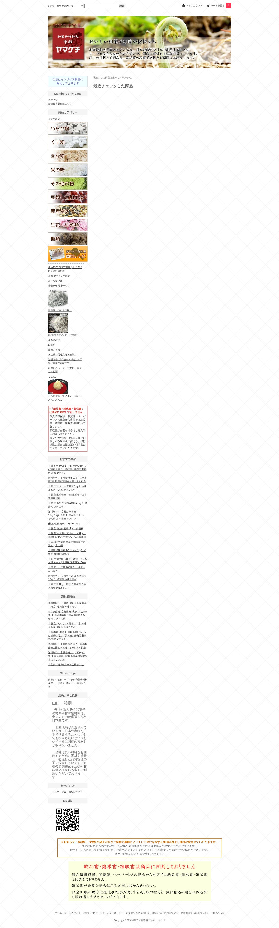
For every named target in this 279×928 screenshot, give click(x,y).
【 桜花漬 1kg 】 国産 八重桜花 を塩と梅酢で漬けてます (67, 585)
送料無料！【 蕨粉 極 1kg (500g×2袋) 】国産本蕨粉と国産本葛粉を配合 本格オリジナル (67, 656)
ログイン (53, 100)
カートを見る (221, 5)
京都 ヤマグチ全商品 (59, 275)
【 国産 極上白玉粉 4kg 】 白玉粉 (65, 528)
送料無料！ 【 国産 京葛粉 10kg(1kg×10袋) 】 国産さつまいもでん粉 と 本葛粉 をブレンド (66, 515)
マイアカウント (194, 5)
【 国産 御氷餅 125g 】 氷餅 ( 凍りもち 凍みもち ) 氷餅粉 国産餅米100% (67, 560)
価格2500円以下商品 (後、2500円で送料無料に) (65, 269)
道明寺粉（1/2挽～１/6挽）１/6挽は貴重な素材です (65, 361)
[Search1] (101, 6)
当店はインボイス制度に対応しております (68, 81)
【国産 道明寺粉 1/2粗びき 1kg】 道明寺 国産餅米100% (67, 552)
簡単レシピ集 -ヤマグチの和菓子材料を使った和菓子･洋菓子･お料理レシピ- (67, 683)
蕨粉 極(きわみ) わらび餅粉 (62, 334)
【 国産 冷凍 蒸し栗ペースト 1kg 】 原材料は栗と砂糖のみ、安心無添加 (67, 535)
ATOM (220, 912)
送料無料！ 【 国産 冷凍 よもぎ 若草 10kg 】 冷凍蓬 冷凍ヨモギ (67, 577)
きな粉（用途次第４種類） (62, 354)
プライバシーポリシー (112, 912)
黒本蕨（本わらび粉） (60, 310)
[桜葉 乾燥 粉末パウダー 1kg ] (64, 523)
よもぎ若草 (54, 339)
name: (66, 6)
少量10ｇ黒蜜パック (59, 285)
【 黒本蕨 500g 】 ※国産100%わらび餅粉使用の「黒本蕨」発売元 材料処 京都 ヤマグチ (67, 469)
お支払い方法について (138, 912)
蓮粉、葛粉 (54, 349)
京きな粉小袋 (55, 280)
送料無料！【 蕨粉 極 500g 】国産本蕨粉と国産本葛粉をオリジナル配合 (67, 479)
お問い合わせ (90, 912)
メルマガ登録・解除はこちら (67, 792)
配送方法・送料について (165, 912)
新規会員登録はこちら (60, 103)
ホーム (58, 912)
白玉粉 (51, 344)
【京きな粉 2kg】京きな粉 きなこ (66, 664)
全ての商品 (54, 119)
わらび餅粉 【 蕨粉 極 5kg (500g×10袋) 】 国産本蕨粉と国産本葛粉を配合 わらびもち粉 (67, 615)
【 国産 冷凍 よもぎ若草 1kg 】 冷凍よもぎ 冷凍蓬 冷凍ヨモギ (67, 487)
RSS (213, 912)
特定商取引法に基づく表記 (195, 912)
